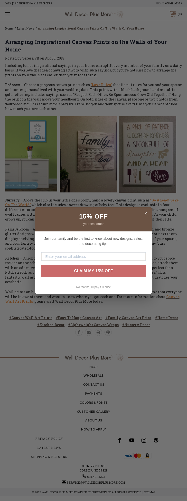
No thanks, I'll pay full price (93, 287)
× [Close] (145, 213)
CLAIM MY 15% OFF (93, 271)
